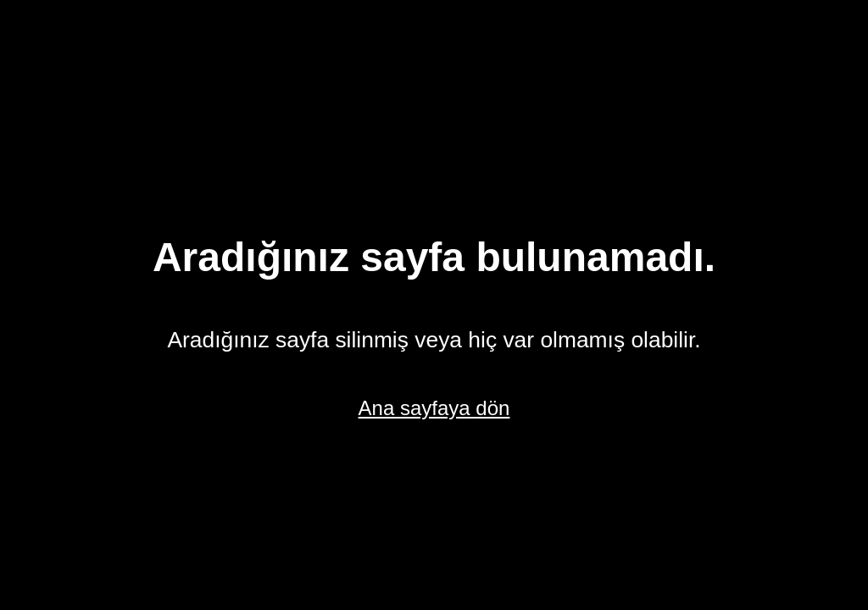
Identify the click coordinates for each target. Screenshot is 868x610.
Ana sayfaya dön (434, 407)
